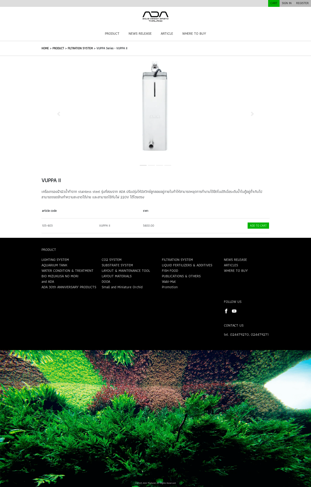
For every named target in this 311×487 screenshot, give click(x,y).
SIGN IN (287, 2)
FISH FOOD (170, 270)
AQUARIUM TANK (54, 265)
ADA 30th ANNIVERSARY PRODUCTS (68, 287)
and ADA (47, 281)
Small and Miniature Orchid (122, 287)
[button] (58, 114)
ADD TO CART (258, 225)
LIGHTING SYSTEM (55, 259)
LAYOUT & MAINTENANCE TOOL (126, 270)
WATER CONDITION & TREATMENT (67, 270)
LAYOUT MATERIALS (117, 276)
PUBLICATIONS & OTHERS (181, 276)
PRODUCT (112, 33)
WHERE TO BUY (194, 33)
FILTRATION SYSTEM (80, 48)
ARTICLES (231, 265)
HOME (45, 48)
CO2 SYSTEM (112, 259)
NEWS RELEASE (140, 33)
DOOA (106, 281)
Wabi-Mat (169, 281)
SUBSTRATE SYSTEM (117, 265)
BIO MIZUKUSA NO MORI (59, 276)
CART (273, 2)
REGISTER (302, 2)
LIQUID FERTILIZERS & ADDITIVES (187, 265)
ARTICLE (167, 33)
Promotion (170, 287)
